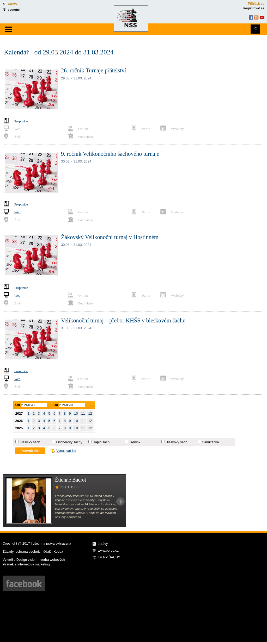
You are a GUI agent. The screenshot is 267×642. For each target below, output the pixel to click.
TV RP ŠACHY (109, 557)
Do (55, 405)
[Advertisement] (189, 500)
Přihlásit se (256, 3)
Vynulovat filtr (66, 451)
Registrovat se (253, 8)
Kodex (58, 551)
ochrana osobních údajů (34, 551)
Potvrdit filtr (30, 451)
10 (76, 413)
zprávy (12, 3)
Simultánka (210, 442)
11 (83, 413)
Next (120, 501)
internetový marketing (33, 564)
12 (90, 413)
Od (17, 405)
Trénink (134, 442)
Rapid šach (101, 442)
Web (17, 212)
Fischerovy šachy (69, 442)
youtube (14, 9)
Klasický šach (30, 442)
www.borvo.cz (108, 550)
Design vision (26, 560)
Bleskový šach (176, 442)
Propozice (21, 121)
